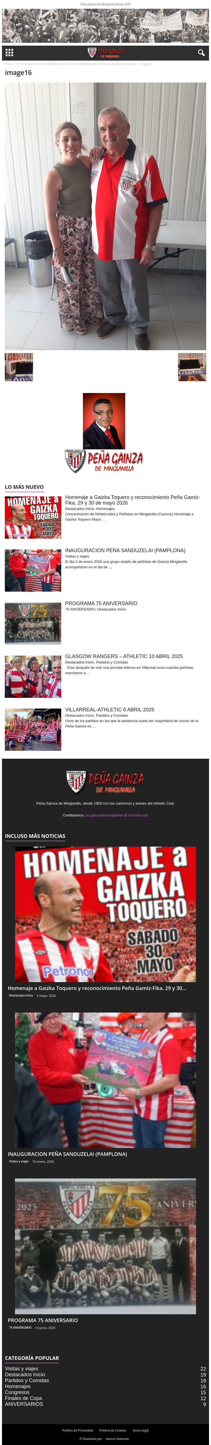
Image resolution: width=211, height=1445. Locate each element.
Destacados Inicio (21, 995)
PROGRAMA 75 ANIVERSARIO (43, 1320)
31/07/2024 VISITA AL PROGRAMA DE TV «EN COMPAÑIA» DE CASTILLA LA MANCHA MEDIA (76, 64)
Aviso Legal (141, 1430)
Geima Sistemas (117, 1439)
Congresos (17, 1392)
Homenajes (17, 1386)
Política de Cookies (112, 1430)
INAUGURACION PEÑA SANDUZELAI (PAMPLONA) (67, 1154)
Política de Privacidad (77, 1430)
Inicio (8, 64)
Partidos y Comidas (27, 1380)
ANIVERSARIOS (24, 1404)
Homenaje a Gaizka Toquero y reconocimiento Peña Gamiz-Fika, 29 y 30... (97, 988)
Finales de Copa (23, 1398)
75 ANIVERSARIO (20, 1327)
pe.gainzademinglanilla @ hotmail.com (116, 815)
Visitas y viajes (18, 1161)
